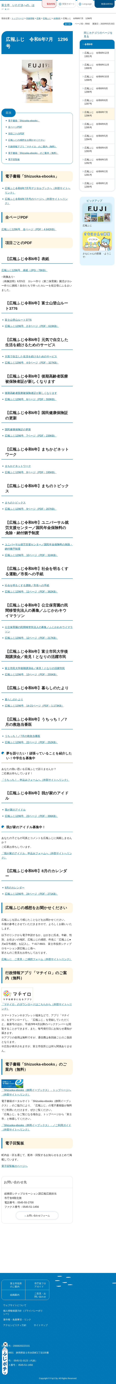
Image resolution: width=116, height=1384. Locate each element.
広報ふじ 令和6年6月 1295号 (97, 126)
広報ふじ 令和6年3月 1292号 (97, 161)
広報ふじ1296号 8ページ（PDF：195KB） (30, 472)
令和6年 (57, 18)
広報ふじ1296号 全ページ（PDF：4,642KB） (28, 229)
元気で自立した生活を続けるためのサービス (31, 356)
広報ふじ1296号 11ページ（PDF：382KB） (31, 591)
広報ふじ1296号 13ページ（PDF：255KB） (31, 674)
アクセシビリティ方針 (14, 1325)
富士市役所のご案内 (16, 1285)
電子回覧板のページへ (14, 1166)
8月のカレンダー (15, 887)
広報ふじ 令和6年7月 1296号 (97, 114)
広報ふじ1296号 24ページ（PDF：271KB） (31, 893)
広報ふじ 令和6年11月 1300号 (98, 66)
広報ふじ (47, 18)
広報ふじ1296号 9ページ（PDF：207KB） (30, 508)
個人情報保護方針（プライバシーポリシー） (23, 1312)
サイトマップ (41, 1325)
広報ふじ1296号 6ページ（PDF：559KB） (30, 399)
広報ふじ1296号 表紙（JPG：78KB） (24, 270)
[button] (49, 4)
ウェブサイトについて (14, 1305)
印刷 (69, 24)
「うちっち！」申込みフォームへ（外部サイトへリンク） (35, 779)
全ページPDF (15, 127)
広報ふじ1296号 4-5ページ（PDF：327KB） (32, 362)
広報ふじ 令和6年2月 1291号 (97, 173)
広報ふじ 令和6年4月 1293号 (97, 149)
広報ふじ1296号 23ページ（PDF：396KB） (31, 816)
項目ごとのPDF (16, 133)
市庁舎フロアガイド (40, 1285)
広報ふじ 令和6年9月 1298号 (97, 90)
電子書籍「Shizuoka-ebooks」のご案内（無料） (33, 153)
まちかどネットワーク (18, 466)
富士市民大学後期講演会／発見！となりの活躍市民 (35, 668)
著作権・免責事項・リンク (17, 1319)
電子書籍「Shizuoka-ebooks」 (24, 120)
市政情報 (30, 18)
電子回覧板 (14, 159)
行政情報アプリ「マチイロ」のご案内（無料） (32, 146)
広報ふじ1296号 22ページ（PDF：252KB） (31, 742)
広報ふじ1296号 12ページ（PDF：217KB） (31, 637)
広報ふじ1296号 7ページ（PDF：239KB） (30, 435)
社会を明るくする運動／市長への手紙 (27, 585)
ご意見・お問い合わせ (40, 1295)
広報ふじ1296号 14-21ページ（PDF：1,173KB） (34, 705)
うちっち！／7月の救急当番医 (22, 736)
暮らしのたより (14, 699)
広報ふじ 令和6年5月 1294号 (97, 138)
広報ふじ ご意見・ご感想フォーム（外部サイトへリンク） (36, 959)
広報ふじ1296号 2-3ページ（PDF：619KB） (32, 326)
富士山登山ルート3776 (18, 319)
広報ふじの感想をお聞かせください (26, 140)
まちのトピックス (15, 502)
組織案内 (14, 1295)
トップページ (18, 18)
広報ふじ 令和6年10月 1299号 (98, 78)
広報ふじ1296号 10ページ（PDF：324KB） (31, 555)
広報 (39, 18)
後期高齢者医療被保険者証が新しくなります (31, 393)
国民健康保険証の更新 (18, 429)
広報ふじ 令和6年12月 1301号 (98, 55)
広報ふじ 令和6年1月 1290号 (97, 185)
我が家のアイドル (15, 809)
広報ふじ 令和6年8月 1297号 (97, 102)
